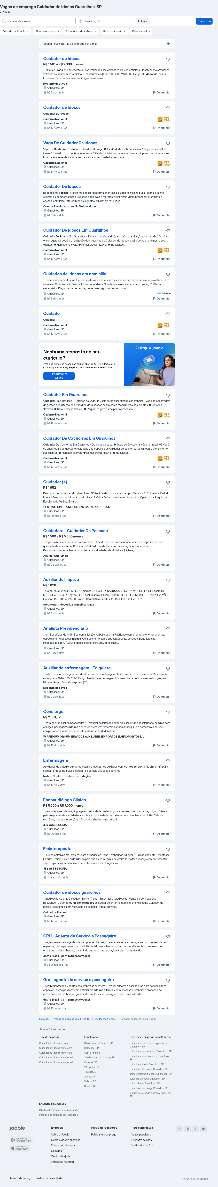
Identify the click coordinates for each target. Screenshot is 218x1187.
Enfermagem (55, 760)
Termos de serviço (21, 1178)
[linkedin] (203, 1129)
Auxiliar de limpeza (61, 579)
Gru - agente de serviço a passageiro (78, 979)
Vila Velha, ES (91, 1067)
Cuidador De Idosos (62, 186)
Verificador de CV (141, 1145)
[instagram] (187, 1129)
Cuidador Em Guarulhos (66, 394)
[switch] (169, 43)
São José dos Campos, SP (98, 1043)
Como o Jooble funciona (65, 1140)
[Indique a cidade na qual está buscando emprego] (113, 21)
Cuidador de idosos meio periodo (56, 1057)
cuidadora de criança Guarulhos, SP (149, 1088)
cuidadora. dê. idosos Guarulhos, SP (149, 1069)
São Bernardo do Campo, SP (99, 1057)
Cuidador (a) (55, 481)
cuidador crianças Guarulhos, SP (147, 1078)
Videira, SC (90, 1081)
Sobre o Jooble (60, 1134)
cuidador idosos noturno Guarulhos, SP (151, 1051)
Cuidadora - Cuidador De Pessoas (75, 530)
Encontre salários (141, 1140)
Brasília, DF (90, 1086)
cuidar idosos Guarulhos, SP (145, 1083)
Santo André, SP (93, 1052)
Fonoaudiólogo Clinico (64, 799)
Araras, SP (89, 1076)
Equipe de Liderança (63, 1145)
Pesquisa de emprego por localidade (58, 1114)
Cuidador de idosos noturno (54, 1043)
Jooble (204, 1179)
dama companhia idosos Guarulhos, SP (151, 1073)
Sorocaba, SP (91, 1047)
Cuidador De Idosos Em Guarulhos (75, 230)
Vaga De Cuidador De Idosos (70, 142)
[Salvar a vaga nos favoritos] (168, 59)
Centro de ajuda (60, 1156)
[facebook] (179, 1129)
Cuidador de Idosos (62, 58)
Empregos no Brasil (62, 1161)
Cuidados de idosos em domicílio (74, 273)
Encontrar (204, 21)
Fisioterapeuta (57, 848)
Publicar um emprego (103, 1134)
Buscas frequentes (53, 1029)
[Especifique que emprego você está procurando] (37, 21)
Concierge (53, 711)
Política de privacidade (49, 1178)
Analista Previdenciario (65, 628)
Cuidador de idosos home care (55, 1047)
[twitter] (195, 1129)
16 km (143, 21)
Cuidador (52, 313)
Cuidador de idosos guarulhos (72, 892)
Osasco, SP (90, 1062)
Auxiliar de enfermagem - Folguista (77, 667)
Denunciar (161, 92)
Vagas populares (141, 1134)
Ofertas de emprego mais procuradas (59, 1110)
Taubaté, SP (90, 1071)
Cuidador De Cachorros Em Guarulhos (79, 438)
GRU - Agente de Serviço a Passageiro (79, 936)
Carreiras (56, 1151)
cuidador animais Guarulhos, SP (147, 1064)
